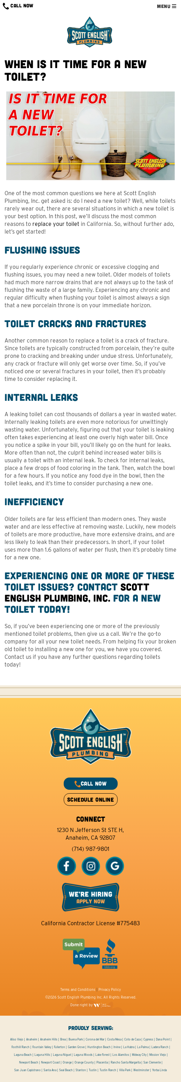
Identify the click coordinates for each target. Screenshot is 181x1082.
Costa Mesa (114, 1039)
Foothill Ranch (20, 1047)
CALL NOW (18, 6)
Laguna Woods (83, 1055)
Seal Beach (66, 1070)
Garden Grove (76, 1047)
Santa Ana (50, 1070)
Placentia (102, 1062)
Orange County (84, 1062)
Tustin (93, 1070)
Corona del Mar (95, 1039)
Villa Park (125, 1070)
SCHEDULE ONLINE (90, 799)
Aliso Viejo (16, 1039)
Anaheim (31, 1039)
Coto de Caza (132, 1039)
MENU (166, 6)
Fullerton (59, 1047)
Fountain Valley (41, 1047)
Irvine (116, 1047)
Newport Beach (28, 1062)
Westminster (141, 1070)
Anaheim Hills (48, 1039)
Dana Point (163, 1039)
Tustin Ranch (108, 1070)
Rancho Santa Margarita (126, 1062)
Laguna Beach (23, 1055)
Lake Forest (102, 1055)
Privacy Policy (110, 989)
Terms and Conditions (77, 989)
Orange (67, 1062)
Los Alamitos (120, 1055)
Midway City (139, 1055)
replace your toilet (55, 224)
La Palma (143, 1047)
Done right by (90, 1005)
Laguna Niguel (62, 1055)
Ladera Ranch (159, 1047)
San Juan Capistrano (27, 1070)
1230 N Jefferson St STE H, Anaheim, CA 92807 (90, 834)
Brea (63, 1039)
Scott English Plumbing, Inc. (77, 592)
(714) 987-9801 (90, 849)
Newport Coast (50, 1062)
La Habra (128, 1047)
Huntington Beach (99, 1047)
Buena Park (76, 1039)
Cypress (148, 1039)
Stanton (81, 1070)
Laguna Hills (42, 1055)
